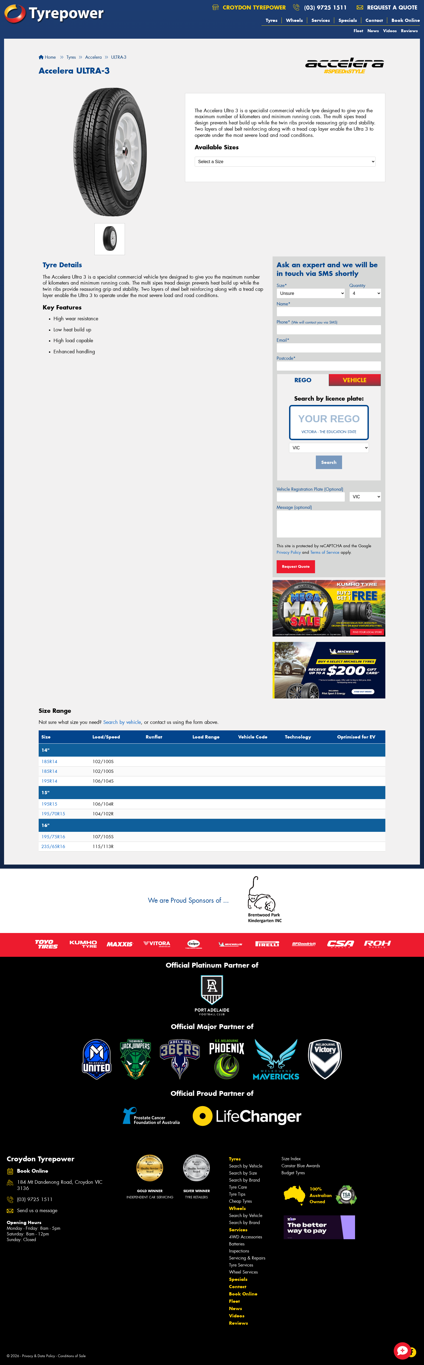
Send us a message (37, 1211)
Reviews (409, 30)
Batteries (236, 1244)
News (373, 30)
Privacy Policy (289, 552)
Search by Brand (244, 1180)
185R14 (49, 761)
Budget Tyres (293, 1173)
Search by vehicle (122, 722)
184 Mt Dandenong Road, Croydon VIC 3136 (59, 1185)
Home (47, 57)
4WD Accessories (245, 1237)
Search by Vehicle (245, 1166)
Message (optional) (294, 507)
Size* (282, 285)
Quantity (357, 285)
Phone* (307, 322)
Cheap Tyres (240, 1201)
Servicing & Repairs (247, 1258)
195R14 (49, 781)
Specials (348, 20)
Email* (283, 340)
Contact (374, 20)
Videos (390, 30)
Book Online (406, 20)
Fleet (358, 30)
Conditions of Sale (72, 1356)
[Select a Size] (285, 162)
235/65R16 (53, 846)
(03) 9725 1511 (325, 7)
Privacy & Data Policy (38, 1356)
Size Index (291, 1159)
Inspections (239, 1251)
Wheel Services (243, 1272)
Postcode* (286, 358)
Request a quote (387, 7)
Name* (283, 304)
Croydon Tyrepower (249, 7)
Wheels (294, 20)
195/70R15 (53, 814)
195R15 (49, 804)
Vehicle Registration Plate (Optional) (310, 489)
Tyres (271, 20)
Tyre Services (241, 1265)
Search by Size (243, 1173)
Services (321, 20)
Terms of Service (324, 552)
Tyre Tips (237, 1194)
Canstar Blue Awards (300, 1166)
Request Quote (296, 566)
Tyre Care (238, 1187)
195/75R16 (53, 837)
